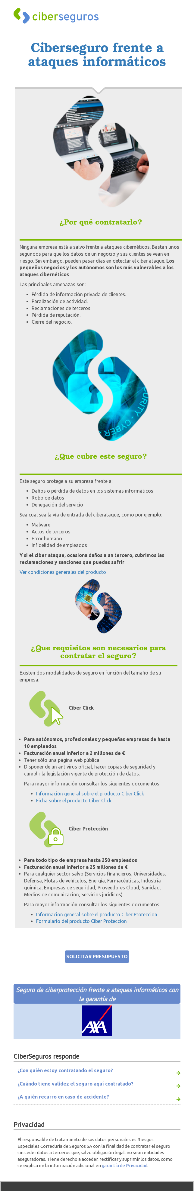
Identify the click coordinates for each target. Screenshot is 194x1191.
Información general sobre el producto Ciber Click (90, 793)
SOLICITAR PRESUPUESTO (97, 956)
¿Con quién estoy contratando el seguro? (65, 1070)
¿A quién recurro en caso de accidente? (63, 1096)
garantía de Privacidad (124, 1165)
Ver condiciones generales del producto (63, 572)
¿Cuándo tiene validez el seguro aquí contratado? (75, 1083)
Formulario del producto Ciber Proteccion (81, 921)
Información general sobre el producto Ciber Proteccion (96, 914)
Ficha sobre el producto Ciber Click (73, 800)
